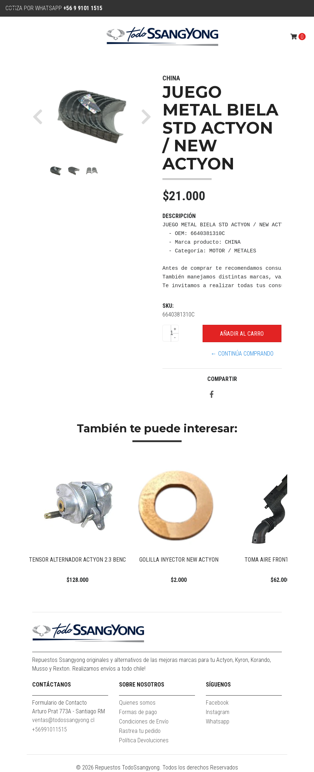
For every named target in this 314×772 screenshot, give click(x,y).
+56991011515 (49, 729)
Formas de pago (138, 712)
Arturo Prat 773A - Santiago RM (68, 711)
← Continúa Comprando (242, 353)
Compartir (222, 378)
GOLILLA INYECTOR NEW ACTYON (178, 559)
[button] (40, 116)
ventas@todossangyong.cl (63, 720)
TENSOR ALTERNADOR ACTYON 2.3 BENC (77, 559)
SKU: (168, 305)
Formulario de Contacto (59, 702)
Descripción (179, 216)
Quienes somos (137, 702)
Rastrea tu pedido (140, 730)
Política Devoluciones (144, 740)
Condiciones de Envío (144, 721)
